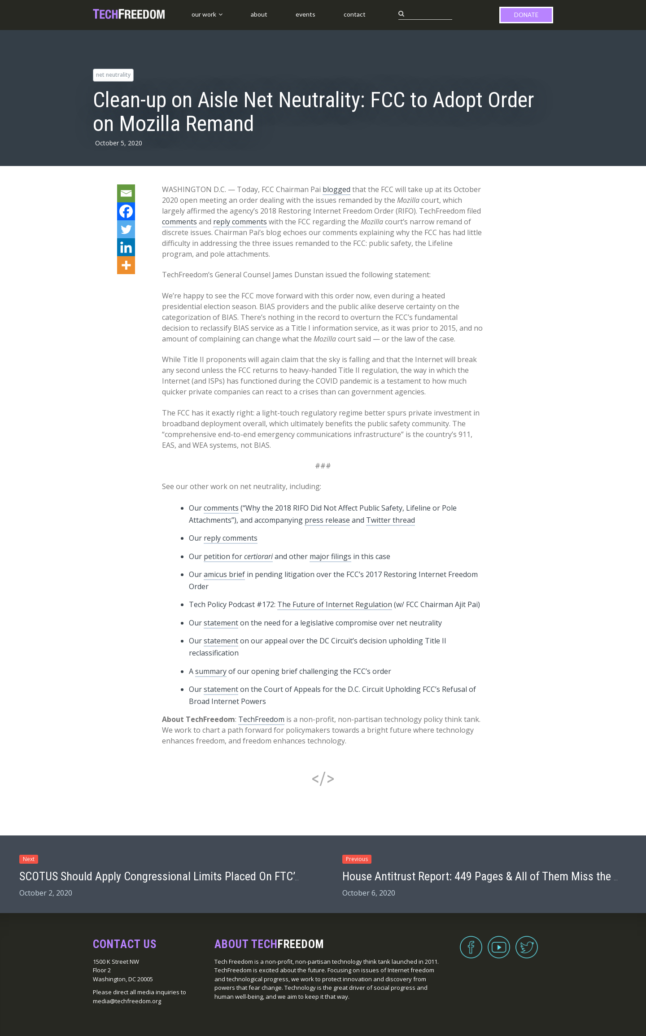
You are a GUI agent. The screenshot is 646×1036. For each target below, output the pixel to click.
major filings (330, 556)
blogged (336, 189)
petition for (238, 556)
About (259, 14)
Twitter (526, 942)
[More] (126, 265)
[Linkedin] (126, 247)
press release (327, 520)
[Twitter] (126, 229)
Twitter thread (390, 520)
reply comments (240, 222)
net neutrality (113, 75)
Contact (355, 14)
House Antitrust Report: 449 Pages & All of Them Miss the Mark (489, 876)
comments (179, 222)
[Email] (126, 193)
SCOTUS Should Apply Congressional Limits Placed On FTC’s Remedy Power (195, 876)
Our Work (204, 14)
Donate (526, 14)
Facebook (471, 942)
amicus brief (224, 574)
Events (305, 14)
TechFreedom (261, 719)
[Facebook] (126, 211)
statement (221, 623)
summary (211, 671)
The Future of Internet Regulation (334, 604)
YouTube (499, 942)
